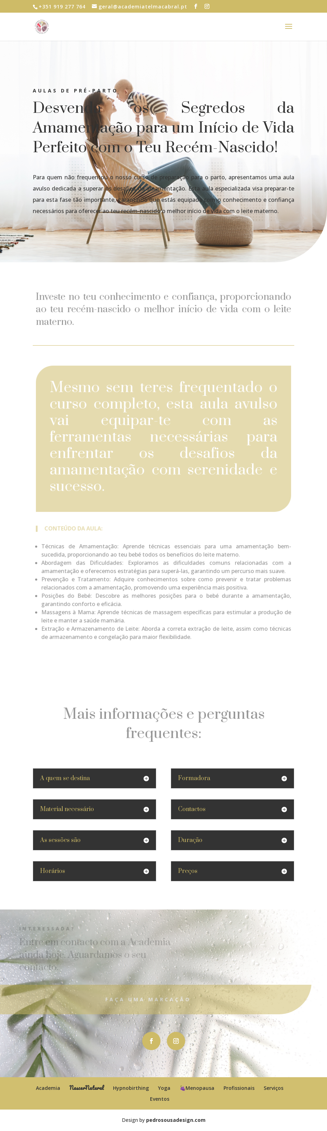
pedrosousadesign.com (176, 1120)
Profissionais (239, 1088)
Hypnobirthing (131, 1088)
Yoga (164, 1088)
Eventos (159, 1098)
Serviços (273, 1088)
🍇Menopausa (197, 1088)
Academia (48, 1088)
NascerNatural (86, 1088)
